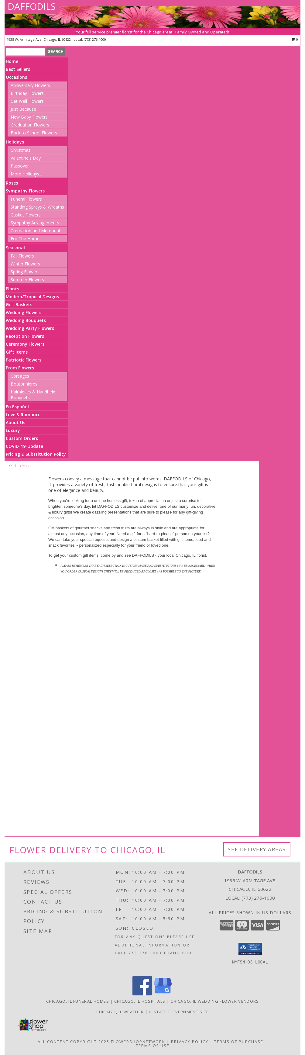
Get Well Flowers (27, 101)
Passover (20, 166)
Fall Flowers (22, 256)
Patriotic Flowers (23, 360)
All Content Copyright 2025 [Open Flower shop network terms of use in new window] (73, 1041)
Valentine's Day (26, 158)
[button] (250, 949)
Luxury (13, 430)
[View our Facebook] (142, 994)
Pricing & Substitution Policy (36, 454)
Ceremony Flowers (25, 344)
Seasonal (15, 248)
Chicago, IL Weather (120, 1012)
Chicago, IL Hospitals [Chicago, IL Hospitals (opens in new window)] (139, 1001)
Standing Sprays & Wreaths (37, 207)
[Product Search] (25, 52)
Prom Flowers (20, 368)
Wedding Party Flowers (30, 328)
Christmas (20, 150)
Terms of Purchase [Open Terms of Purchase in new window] (238, 1041)
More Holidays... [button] (26, 174)
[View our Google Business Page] (163, 994)
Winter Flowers (25, 264)
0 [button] (294, 39)
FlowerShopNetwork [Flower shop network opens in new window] (138, 1041)
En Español (17, 407)
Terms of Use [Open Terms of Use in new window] (153, 1045)
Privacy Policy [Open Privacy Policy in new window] (189, 1041)
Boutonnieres (24, 384)
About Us (15, 422)
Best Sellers (18, 69)
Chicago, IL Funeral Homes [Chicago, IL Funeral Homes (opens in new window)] (77, 1001)
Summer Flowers (27, 279)
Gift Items (17, 352)
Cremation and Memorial (35, 230)
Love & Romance (23, 414)
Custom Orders (22, 438)
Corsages (20, 376)
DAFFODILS (32, 6)
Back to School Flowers (34, 133)
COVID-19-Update (24, 446)
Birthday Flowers (27, 93)
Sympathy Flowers (25, 191)
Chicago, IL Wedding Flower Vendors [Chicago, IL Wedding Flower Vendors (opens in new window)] (214, 1001)
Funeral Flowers (26, 199)
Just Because (23, 109)
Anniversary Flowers (30, 85)
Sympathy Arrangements (35, 223)
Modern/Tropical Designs (32, 296)
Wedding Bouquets (26, 320)
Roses (12, 183)
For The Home (25, 238)
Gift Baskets (19, 304)
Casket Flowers (26, 215)
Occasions (16, 77)
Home (12, 61)
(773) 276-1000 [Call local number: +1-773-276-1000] (95, 39)
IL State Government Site (179, 1012)
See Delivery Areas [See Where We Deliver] (257, 849)
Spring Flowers (25, 272)
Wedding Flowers (23, 312)
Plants (12, 289)
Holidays (15, 142)
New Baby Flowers (29, 117)
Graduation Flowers (30, 125)
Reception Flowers (25, 336)
